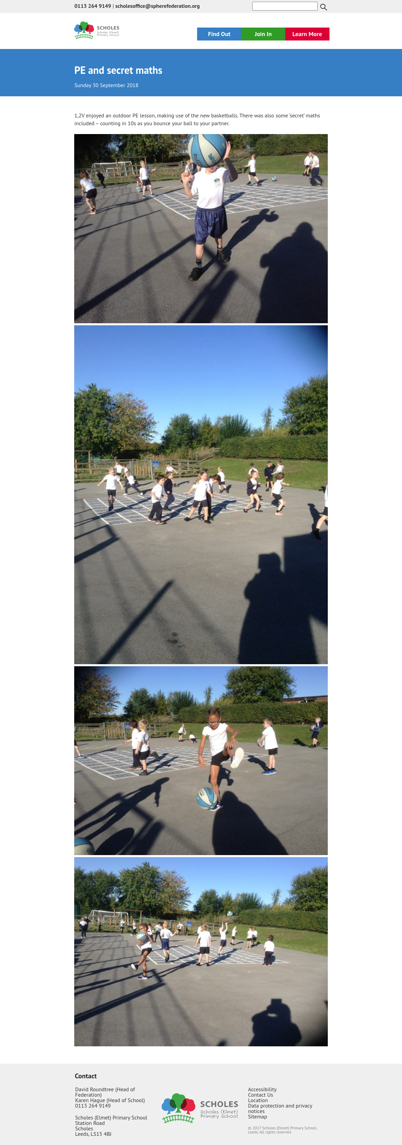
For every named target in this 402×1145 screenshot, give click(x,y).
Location (258, 1100)
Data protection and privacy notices (280, 1108)
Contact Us (260, 1094)
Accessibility (262, 1089)
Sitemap (257, 1116)
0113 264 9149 (92, 5)
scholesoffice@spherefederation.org (157, 5)
